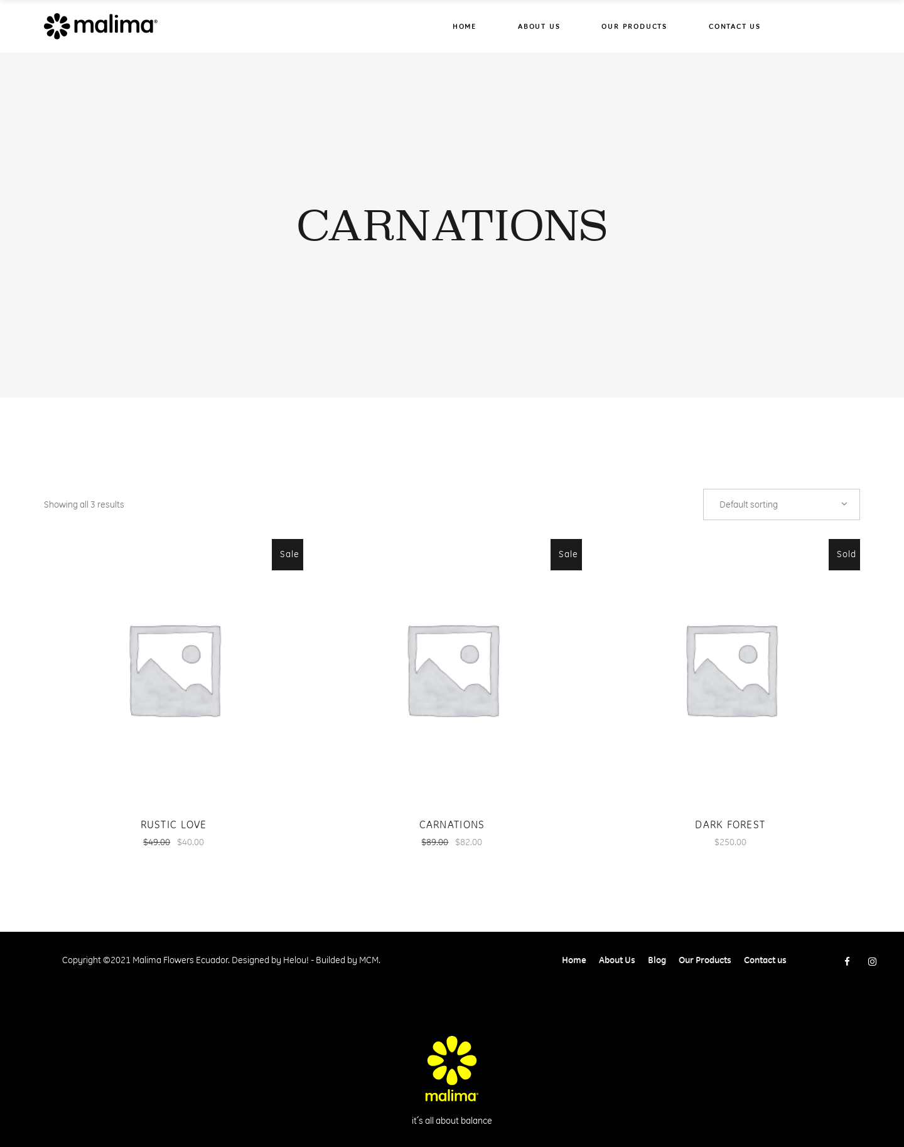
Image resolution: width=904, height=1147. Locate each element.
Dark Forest (730, 824)
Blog (657, 960)
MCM (369, 960)
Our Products (705, 960)
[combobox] (781, 504)
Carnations (452, 824)
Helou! (296, 960)
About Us (617, 960)
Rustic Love (174, 824)
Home (574, 960)
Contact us (765, 960)
